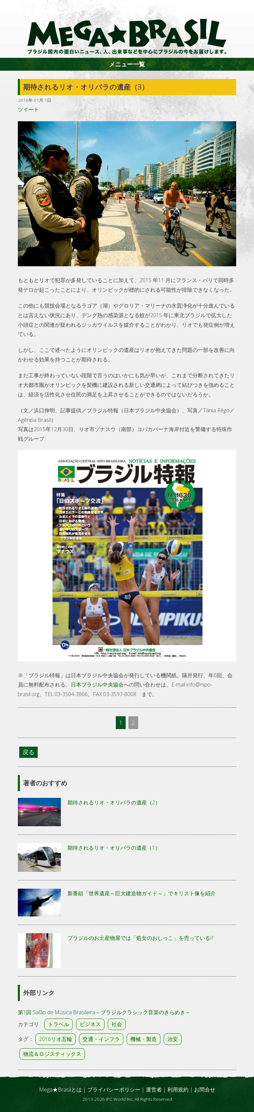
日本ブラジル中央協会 (97, 684)
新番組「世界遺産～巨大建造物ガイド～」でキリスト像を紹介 (141, 893)
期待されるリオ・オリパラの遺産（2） (113, 802)
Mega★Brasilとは (60, 1089)
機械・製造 (143, 1039)
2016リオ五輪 (55, 1039)
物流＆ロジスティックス (52, 1053)
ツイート (28, 109)
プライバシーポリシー (113, 1089)
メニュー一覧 (127, 64)
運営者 (154, 1089)
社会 (116, 1024)
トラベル (58, 1024)
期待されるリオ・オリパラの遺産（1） (113, 847)
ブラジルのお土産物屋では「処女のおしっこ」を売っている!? (140, 938)
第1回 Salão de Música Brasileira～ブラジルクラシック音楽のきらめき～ (104, 1012)
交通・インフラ (101, 1039)
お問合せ (204, 1089)
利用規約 (178, 1089)
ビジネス (90, 1024)
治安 (172, 1039)
